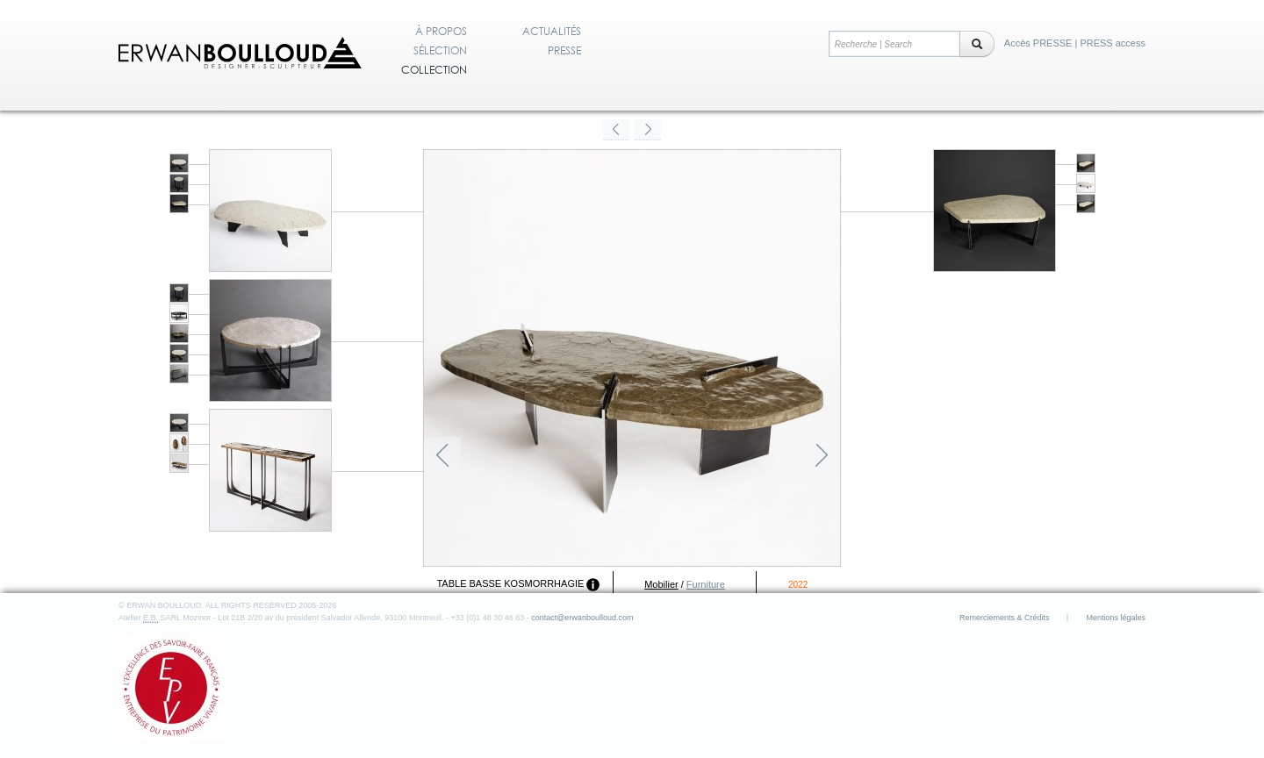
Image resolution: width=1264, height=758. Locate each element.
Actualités (551, 31)
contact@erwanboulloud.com (582, 617)
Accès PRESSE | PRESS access (1075, 43)
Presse (564, 51)
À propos (441, 31)
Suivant (821, 455)
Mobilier (661, 584)
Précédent (442, 455)
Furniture (705, 584)
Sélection (440, 51)
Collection (434, 70)
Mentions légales (1116, 617)
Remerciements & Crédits (1004, 617)
